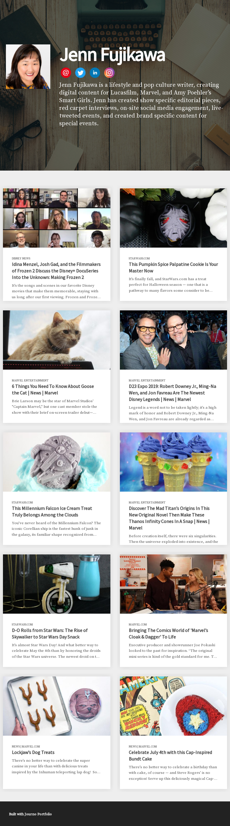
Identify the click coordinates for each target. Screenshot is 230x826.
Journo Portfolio (38, 814)
